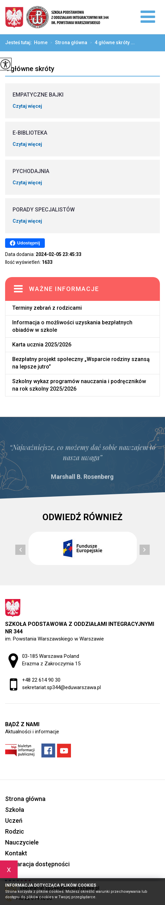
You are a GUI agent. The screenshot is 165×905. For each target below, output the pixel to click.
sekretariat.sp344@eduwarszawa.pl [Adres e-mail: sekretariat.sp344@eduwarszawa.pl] (61, 687)
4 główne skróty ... (111, 43)
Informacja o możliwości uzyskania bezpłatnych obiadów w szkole (72, 326)
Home (41, 42)
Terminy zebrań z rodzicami (47, 308)
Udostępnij (25, 243)
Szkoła (14, 809)
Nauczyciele (22, 842)
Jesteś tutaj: (19, 42)
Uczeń (13, 820)
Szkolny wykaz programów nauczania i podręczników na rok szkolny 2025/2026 (79, 385)
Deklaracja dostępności (37, 864)
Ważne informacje (64, 288)
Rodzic (14, 831)
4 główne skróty (29, 69)
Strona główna (67, 43)
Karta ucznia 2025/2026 (41, 344)
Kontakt (16, 853)
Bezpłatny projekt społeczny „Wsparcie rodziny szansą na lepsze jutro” (81, 363)
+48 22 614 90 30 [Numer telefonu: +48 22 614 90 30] (41, 680)
